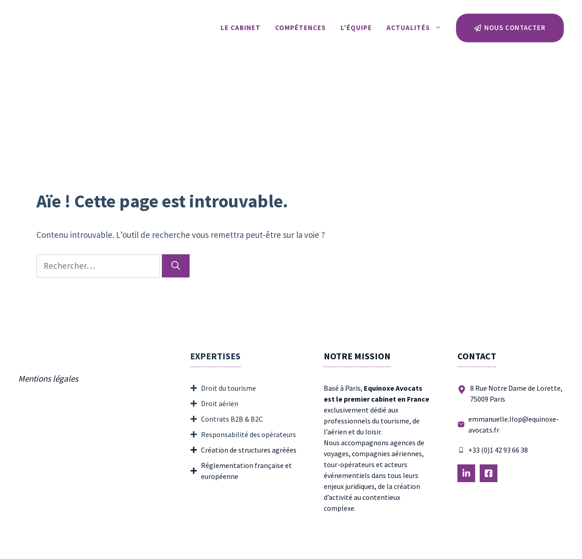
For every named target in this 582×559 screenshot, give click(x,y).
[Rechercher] (176, 265)
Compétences (300, 27)
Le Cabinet (241, 27)
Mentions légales (48, 378)
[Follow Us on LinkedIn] (466, 473)
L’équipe (356, 27)
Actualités (417, 28)
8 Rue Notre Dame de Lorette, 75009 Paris (516, 393)
